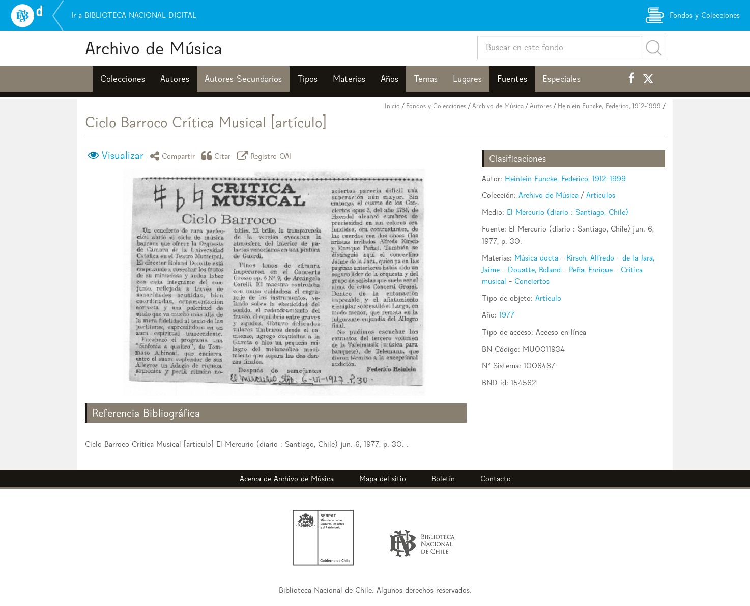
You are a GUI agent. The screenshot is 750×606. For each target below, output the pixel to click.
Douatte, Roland (534, 269)
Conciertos (532, 281)
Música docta (536, 258)
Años (389, 78)
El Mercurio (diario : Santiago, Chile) (567, 212)
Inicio (392, 106)
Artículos (600, 195)
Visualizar (122, 155)
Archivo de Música (153, 48)
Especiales (561, 78)
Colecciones (122, 78)
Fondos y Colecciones (436, 106)
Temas (426, 78)
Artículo (548, 298)
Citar (217, 155)
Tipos (307, 78)
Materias (349, 78)
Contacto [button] (495, 478)
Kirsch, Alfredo (590, 258)
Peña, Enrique (591, 269)
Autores (174, 78)
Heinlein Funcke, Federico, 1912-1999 (609, 106)
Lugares (467, 78)
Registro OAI (266, 155)
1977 (506, 315)
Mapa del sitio (382, 478)
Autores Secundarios (243, 78)
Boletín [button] (443, 478)
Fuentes (512, 78)
